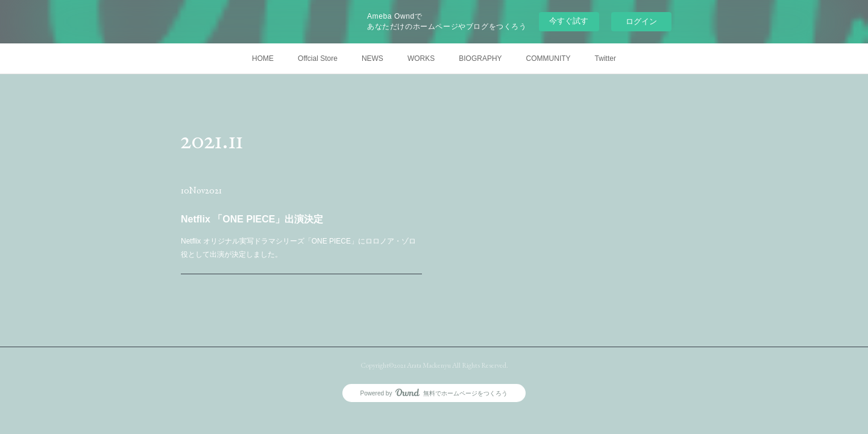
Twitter (605, 58)
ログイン (641, 21)
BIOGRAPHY (480, 58)
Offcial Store (318, 58)
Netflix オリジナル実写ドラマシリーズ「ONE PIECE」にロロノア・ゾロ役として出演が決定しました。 (298, 247)
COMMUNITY (548, 58)
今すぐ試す (568, 20)
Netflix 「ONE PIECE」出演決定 (252, 219)
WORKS (421, 58)
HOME (263, 58)
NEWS (372, 58)
